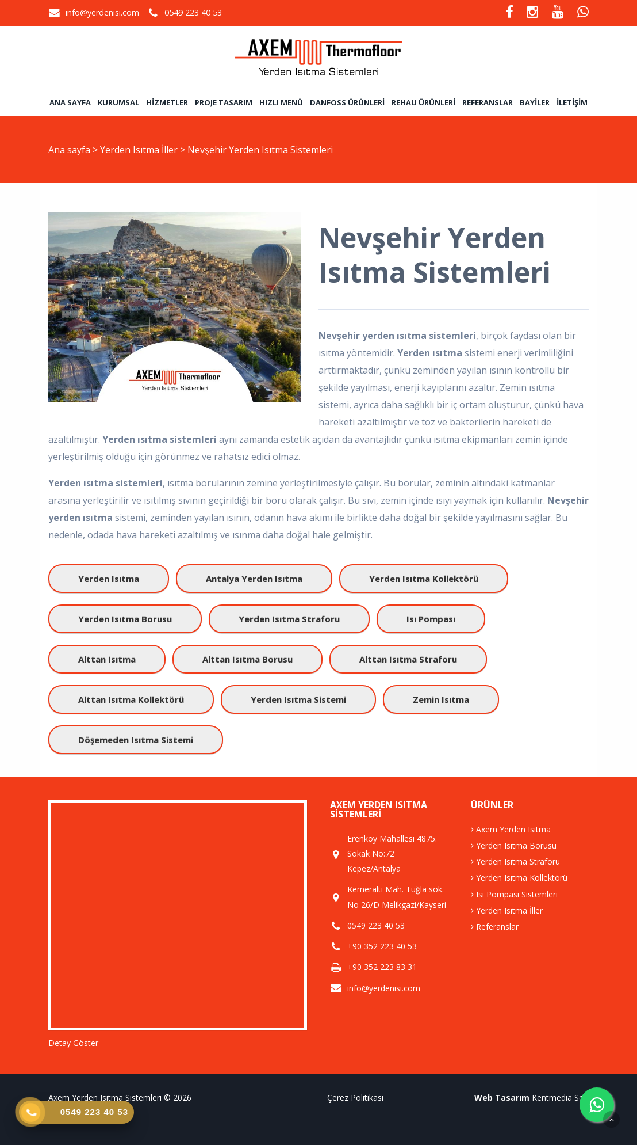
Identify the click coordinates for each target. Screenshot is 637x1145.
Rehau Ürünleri (423, 102)
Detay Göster (73, 1042)
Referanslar (487, 102)
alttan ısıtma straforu (408, 659)
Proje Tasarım (223, 102)
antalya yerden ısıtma (254, 578)
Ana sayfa (70, 102)
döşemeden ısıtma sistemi (135, 739)
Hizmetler (167, 102)
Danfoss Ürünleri (347, 102)
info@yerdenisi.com (102, 12)
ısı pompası (430, 619)
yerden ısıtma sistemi (298, 699)
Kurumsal (118, 102)
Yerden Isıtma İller (140, 149)
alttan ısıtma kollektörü (131, 699)
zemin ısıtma (441, 699)
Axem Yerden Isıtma (511, 829)
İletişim (572, 102)
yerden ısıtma (108, 578)
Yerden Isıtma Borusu (514, 845)
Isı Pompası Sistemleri (514, 894)
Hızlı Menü (281, 102)
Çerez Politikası (355, 1097)
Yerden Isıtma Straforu (515, 861)
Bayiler (535, 102)
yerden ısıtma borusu (125, 619)
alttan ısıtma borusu (247, 659)
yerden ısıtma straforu (289, 619)
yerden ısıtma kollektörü (423, 578)
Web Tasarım (501, 1097)
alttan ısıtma (107, 659)
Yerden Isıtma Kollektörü (519, 877)
